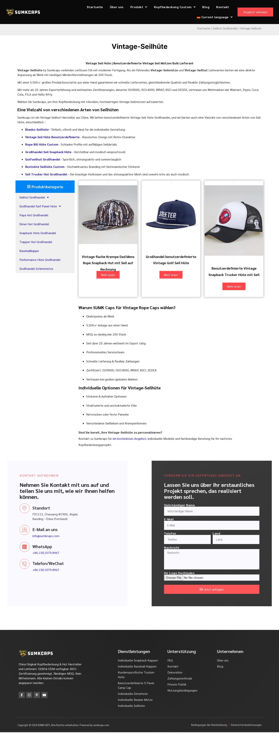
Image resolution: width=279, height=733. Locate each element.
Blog (205, 7)
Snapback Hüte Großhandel (37, 233)
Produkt (138, 6)
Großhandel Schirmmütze (36, 268)
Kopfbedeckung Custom (175, 6)
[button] (45, 186)
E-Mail (235, 519)
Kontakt (222, 7)
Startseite (95, 7)
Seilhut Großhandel (225, 28)
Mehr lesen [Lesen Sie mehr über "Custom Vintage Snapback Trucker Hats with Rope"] (234, 286)
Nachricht (237, 547)
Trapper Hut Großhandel (35, 242)
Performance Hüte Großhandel (39, 260)
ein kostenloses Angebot (129, 438)
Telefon (236, 533)
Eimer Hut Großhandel (34, 224)
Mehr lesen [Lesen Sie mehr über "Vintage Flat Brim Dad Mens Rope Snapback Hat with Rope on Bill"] (108, 275)
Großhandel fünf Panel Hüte (40, 206)
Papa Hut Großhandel (33, 215)
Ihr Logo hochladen (245, 573)
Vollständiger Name (245, 505)
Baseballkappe (29, 251)
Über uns (117, 7)
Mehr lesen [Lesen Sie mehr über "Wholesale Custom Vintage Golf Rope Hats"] (171, 275)
